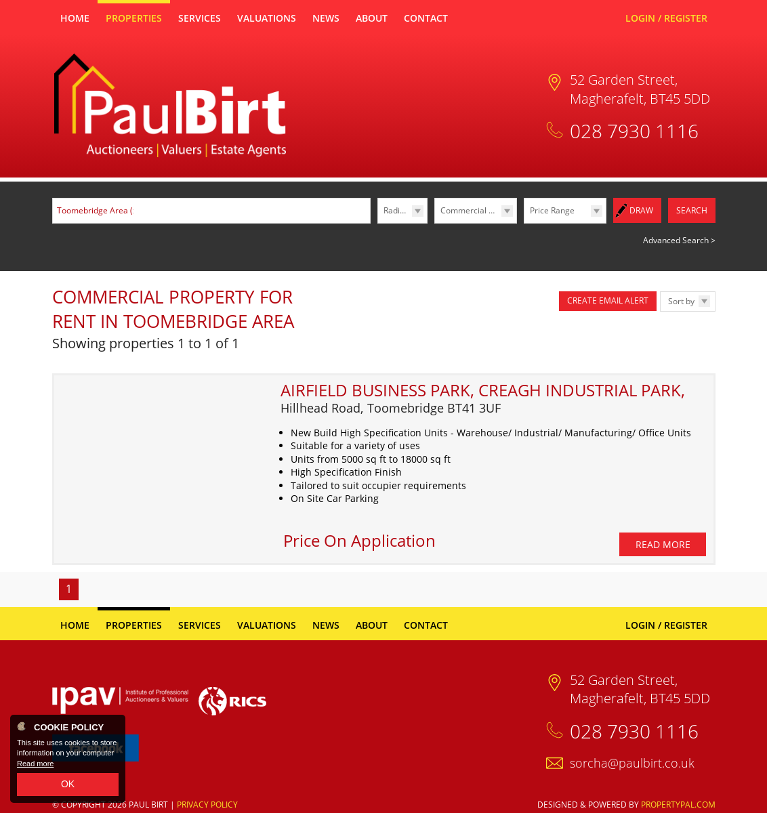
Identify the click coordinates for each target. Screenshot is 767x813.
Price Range (552, 210)
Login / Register (666, 18)
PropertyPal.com (678, 786)
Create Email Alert (607, 300)
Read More (663, 526)
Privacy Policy (207, 786)
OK (68, 783)
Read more (35, 763)
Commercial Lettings (478, 210)
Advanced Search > (679, 239)
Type (434, 222)
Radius (396, 210)
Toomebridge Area (98, 210)
